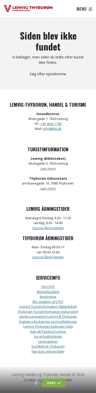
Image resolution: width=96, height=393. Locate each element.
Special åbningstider (48, 228)
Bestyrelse (48, 296)
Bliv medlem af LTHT (48, 301)
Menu (84, 9)
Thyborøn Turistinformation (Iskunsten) (48, 311)
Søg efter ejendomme (48, 73)
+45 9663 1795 (51, 123)
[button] (36, 383)
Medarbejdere (48, 291)
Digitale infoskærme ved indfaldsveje (48, 321)
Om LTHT (48, 286)
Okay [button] (54, 383)
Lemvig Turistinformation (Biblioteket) (48, 306)
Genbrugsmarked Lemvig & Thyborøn (48, 316)
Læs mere (48, 168)
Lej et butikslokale (48, 336)
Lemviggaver (48, 341)
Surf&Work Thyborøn (48, 346)
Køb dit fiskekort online (48, 331)
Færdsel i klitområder (48, 351)
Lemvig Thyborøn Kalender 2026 (48, 326)
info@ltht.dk (52, 128)
